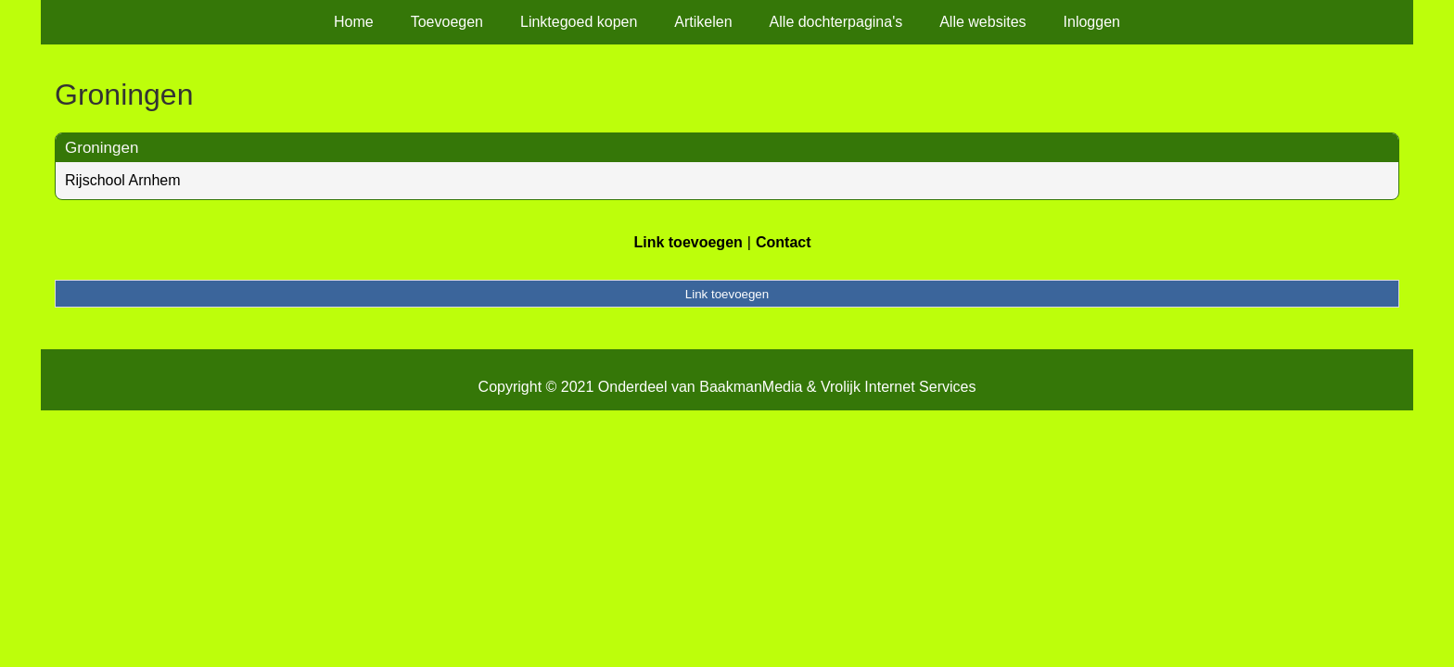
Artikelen (703, 22)
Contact (783, 242)
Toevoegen (447, 22)
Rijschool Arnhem (123, 180)
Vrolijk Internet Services (898, 387)
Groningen (101, 148)
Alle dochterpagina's (836, 22)
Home (354, 22)
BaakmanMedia (750, 387)
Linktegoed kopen (578, 22)
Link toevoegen (687, 242)
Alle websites (982, 22)
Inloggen (1092, 22)
